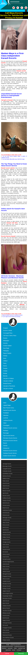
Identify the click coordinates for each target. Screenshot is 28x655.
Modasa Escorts (6, 534)
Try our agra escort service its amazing (11, 316)
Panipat (5, 368)
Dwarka (5, 338)
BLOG (13, 650)
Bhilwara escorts (6, 613)
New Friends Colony (8, 407)
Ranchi (5, 443)
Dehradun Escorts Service (10, 438)
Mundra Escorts (6, 549)
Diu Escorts (5, 551)
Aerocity (5, 343)
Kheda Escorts (6, 515)
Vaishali (5, 445)
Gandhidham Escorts (7, 473)
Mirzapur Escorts (6, 586)
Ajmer (4, 358)
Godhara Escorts (6, 498)
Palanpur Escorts (7, 500)
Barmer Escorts (6, 608)
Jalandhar (5, 415)
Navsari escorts (6, 495)
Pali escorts (5, 625)
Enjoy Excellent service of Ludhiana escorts (12, 315)
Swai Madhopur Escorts (8, 637)
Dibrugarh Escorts (7, 573)
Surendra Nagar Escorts (8, 561)
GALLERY (10, 648)
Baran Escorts (6, 603)
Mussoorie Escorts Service (10, 440)
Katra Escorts (6, 569)
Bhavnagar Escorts (7, 466)
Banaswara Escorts (7, 598)
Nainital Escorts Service (9, 410)
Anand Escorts (6, 483)
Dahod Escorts (6, 503)
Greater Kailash (7, 345)
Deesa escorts (6, 525)
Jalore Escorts (6, 600)
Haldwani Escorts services (10, 428)
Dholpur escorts (6, 640)
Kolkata (5, 355)
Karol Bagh (6, 348)
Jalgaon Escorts (6, 591)
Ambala (5, 371)
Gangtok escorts (6, 581)
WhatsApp (21, 653)
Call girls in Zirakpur (8, 378)
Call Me (7, 653)
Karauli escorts (6, 615)
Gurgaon (5, 328)
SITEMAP (19, 650)
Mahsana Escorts (7, 476)
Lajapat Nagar (7, 405)
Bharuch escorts (6, 490)
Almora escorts (6, 578)
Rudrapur (5, 430)
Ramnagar (6, 433)
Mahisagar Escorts (7, 517)
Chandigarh (6, 425)
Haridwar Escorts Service (10, 453)
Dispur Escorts (6, 566)
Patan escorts (6, 480)
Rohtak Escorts (7, 383)
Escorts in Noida (7, 330)
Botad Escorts (6, 507)
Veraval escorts (6, 505)
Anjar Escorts (6, 547)
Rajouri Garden (7, 353)
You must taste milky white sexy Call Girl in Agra (13, 159)
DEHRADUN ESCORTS (7, 646)
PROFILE (4, 648)
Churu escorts (6, 630)
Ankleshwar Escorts (7, 510)
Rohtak (5, 373)
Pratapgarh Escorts (7, 627)
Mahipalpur (6, 340)
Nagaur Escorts (6, 620)
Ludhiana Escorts (7, 420)
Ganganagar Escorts (7, 595)
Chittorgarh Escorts (7, 622)
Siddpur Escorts (6, 537)
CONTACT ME (21, 648)
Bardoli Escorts (6, 539)
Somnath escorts (6, 559)
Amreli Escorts (6, 512)
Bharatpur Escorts (7, 583)
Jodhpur (5, 360)
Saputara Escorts (7, 532)
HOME (7, 644)
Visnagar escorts (6, 542)
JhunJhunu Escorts (7, 610)
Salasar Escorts (6, 571)
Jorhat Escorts (6, 564)
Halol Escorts (6, 529)
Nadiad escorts (6, 478)
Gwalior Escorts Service (9, 455)
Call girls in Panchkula (9, 386)
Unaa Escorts (6, 556)
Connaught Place (7, 333)
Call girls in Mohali (8, 381)
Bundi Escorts (6, 618)
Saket (4, 402)
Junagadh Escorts (7, 468)
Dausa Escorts (6, 632)
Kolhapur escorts (6, 588)
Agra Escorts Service (8, 435)
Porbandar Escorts (7, 471)
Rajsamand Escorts (7, 635)
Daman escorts (6, 554)
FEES (15, 648)
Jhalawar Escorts (7, 605)
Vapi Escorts (5, 493)
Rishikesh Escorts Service (10, 450)
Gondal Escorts (6, 520)
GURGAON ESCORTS (19, 646)
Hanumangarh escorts (8, 593)
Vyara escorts (6, 544)
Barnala (5, 376)
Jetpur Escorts (6, 522)
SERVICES (8, 650)
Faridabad (6, 412)
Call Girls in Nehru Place (9, 335)
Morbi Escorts (6, 488)
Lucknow (5, 418)
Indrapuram (6, 448)
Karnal (5, 365)
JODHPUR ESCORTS (15, 644)
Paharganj (6, 350)
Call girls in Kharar (8, 388)
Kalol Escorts (6, 527)
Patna (4, 363)
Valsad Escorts (6, 485)
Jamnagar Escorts (7, 463)
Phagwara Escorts (7, 576)
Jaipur (4, 423)
